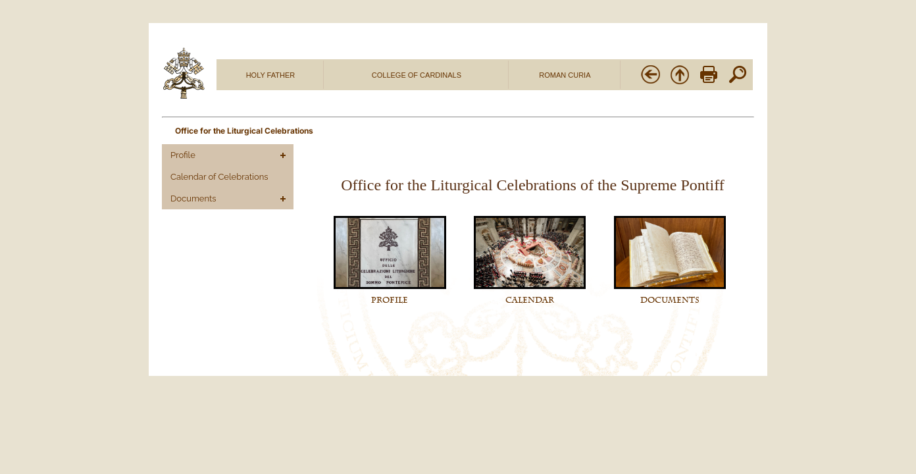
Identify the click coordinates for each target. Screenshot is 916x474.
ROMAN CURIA (564, 75)
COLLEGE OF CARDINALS (416, 75)
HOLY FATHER (270, 75)
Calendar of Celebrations (219, 177)
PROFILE (389, 300)
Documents (193, 198)
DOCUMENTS (670, 300)
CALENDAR (529, 300)
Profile (182, 155)
